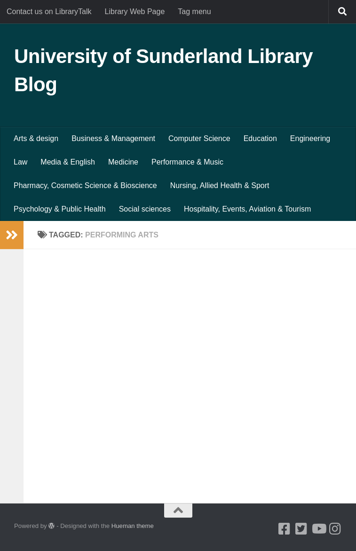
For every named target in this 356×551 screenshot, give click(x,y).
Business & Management (113, 138)
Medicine (123, 162)
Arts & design (36, 138)
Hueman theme (132, 525)
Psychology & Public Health (60, 209)
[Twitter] (301, 528)
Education (260, 138)
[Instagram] (335, 528)
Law (20, 162)
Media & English (67, 162)
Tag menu (194, 12)
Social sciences (145, 209)
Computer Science (199, 138)
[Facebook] (284, 528)
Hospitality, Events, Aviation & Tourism (247, 209)
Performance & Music (187, 162)
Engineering (310, 138)
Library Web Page (135, 12)
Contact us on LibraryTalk (49, 12)
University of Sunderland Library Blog (163, 70)
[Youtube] (318, 528)
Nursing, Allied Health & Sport (219, 185)
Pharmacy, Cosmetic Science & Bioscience (85, 185)
